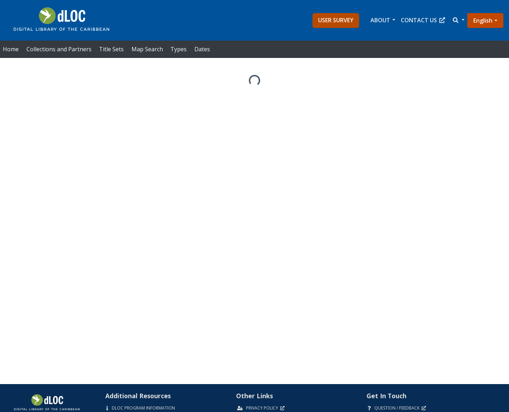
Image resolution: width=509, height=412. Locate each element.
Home (11, 49)
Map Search (147, 49)
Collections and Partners (59, 49)
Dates (202, 49)
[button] (458, 20)
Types (178, 49)
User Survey (335, 20)
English (482, 20)
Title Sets (111, 49)
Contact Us (423, 20)
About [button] (380, 20)
